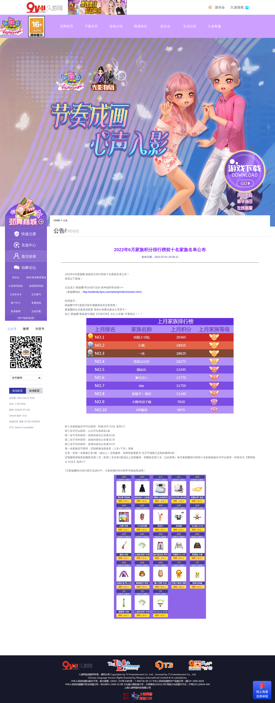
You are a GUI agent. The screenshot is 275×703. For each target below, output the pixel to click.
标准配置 (34, 390)
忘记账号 (36, 294)
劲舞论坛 (28, 268)
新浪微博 (15, 311)
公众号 (12, 328)
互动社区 (189, 26)
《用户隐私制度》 (26, 318)
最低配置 (17, 390)
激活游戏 (28, 256)
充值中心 (28, 245)
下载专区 (91, 26)
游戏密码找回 (36, 286)
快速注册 (28, 234)
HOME (57, 220)
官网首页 (66, 26)
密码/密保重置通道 (36, 277)
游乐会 (165, 26)
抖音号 (40, 328)
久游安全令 (16, 294)
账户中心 (15, 302)
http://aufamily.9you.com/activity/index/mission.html (112, 291)
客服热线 (36, 302)
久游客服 (214, 26)
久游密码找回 (15, 286)
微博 (26, 328)
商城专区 (140, 26)
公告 (65, 220)
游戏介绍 (116, 26)
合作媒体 (26, 377)
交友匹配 (36, 311)
